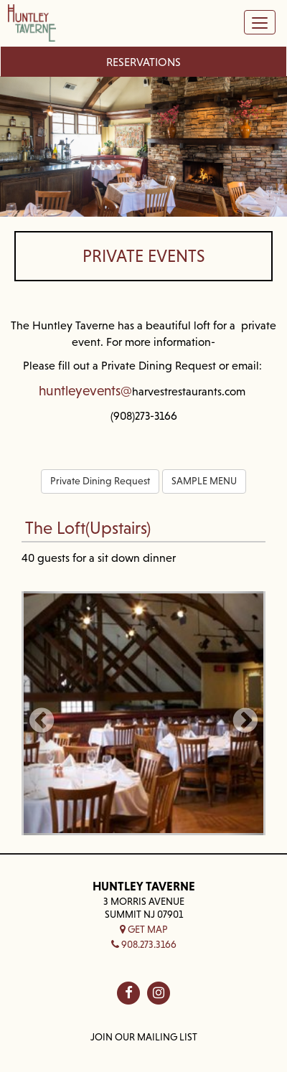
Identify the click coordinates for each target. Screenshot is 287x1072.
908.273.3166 (144, 944)
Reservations (143, 61)
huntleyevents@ (85, 390)
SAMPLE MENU (204, 480)
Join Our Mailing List (143, 1037)
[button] (42, 713)
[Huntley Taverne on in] (158, 992)
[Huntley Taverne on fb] (129, 992)
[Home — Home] (32, 25)
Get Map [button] (144, 929)
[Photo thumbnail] (143, 713)
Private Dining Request (100, 480)
